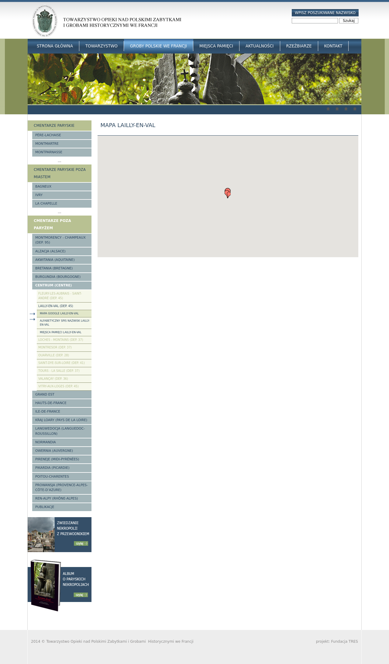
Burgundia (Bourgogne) (58, 277)
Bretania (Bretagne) (54, 268)
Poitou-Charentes (52, 477)
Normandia (45, 442)
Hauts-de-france (51, 403)
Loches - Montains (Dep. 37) (60, 339)
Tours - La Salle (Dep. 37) (59, 370)
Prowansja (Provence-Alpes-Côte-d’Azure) (61, 487)
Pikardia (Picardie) (52, 468)
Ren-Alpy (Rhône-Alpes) (56, 498)
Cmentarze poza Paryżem (52, 224)
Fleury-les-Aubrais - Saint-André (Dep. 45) (60, 296)
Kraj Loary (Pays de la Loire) (61, 420)
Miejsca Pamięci (216, 46)
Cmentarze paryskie (54, 125)
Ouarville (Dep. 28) (53, 355)
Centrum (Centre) (53, 285)
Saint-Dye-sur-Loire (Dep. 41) (61, 363)
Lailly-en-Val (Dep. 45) (55, 306)
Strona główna (55, 46)
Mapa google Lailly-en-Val (59, 313)
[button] (228, 193)
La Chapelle (46, 204)
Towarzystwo (101, 46)
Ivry (39, 195)
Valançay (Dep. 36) (53, 378)
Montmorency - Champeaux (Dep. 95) (60, 240)
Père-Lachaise (48, 135)
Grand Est (44, 394)
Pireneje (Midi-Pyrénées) (57, 459)
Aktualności (260, 46)
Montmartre (47, 144)
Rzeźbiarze (299, 46)
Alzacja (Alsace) (50, 251)
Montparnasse (48, 152)
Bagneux (43, 186)
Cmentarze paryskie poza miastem (60, 173)
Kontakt (333, 46)
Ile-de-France (47, 411)
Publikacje (44, 507)
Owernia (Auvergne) (54, 451)
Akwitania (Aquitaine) (55, 260)
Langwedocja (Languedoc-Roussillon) (60, 431)
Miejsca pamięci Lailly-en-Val (60, 332)
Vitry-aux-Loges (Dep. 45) (58, 386)
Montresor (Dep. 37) (55, 347)
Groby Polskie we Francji (158, 46)
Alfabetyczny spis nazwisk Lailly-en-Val (65, 322)
